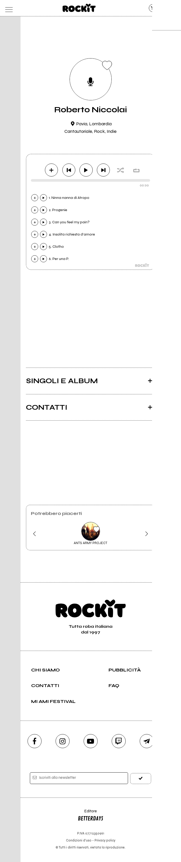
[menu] (8, 8)
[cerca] (163, 8)
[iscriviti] (140, 778)
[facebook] (35, 741)
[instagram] (63, 741)
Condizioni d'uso (78, 840)
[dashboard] (173, 8)
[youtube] (91, 741)
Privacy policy (105, 840)
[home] (79, 8)
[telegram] (147, 741)
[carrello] (153, 8)
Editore (91, 816)
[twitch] (119, 741)
